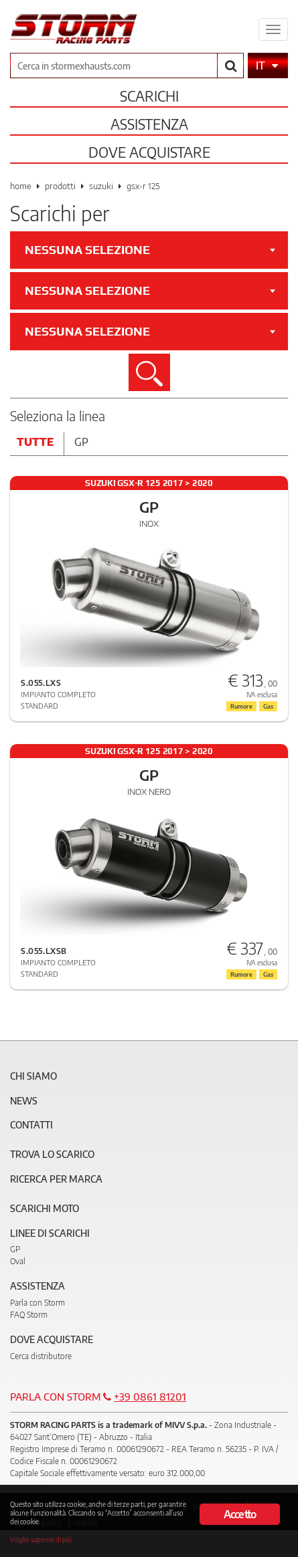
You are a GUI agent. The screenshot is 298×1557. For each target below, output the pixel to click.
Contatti (31, 1124)
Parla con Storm (37, 1303)
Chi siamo (33, 1076)
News (24, 1100)
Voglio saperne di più (41, 1539)
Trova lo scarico (52, 1154)
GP (15, 1249)
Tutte (35, 442)
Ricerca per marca (56, 1179)
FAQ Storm (29, 1315)
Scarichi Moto (44, 1208)
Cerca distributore (41, 1356)
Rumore (241, 974)
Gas (268, 974)
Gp (81, 442)
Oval (17, 1261)
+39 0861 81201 (150, 1397)
